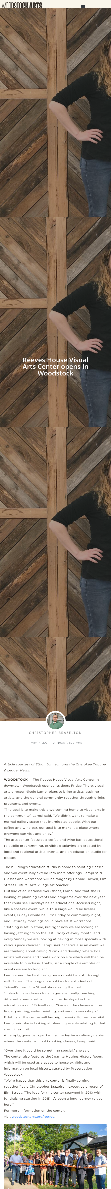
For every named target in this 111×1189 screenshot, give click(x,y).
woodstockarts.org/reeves (33, 1116)
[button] (83, 6)
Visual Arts (74, 742)
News (61, 742)
